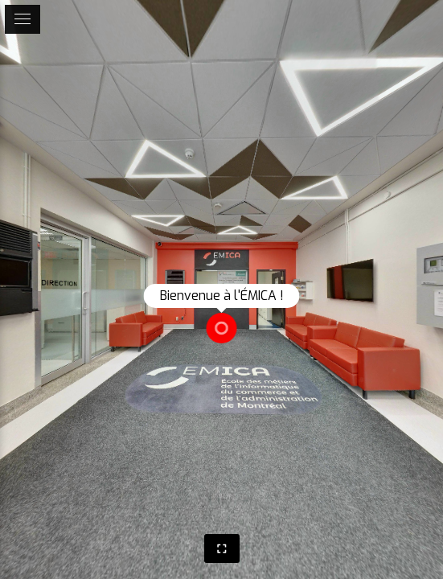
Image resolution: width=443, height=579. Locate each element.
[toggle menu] (22, 19)
